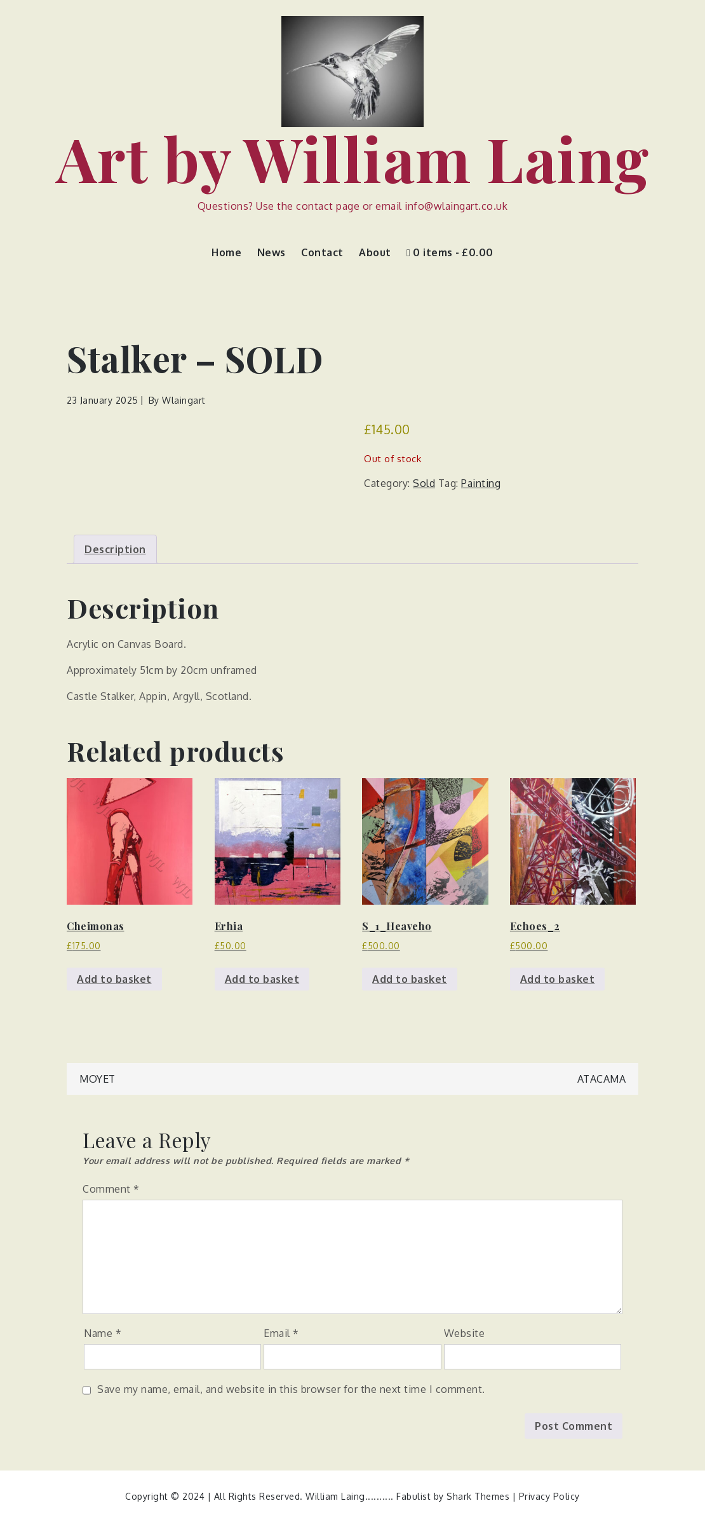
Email (281, 1333)
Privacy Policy (549, 1496)
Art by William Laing (353, 157)
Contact (322, 252)
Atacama (601, 1079)
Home (226, 252)
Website (464, 1333)
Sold (424, 483)
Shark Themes (479, 1496)
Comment (111, 1189)
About (375, 252)
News (271, 252)
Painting (480, 483)
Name (102, 1333)
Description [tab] (115, 549)
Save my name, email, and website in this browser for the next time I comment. (291, 1389)
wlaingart (184, 400)
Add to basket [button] (114, 979)
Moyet (97, 1079)
